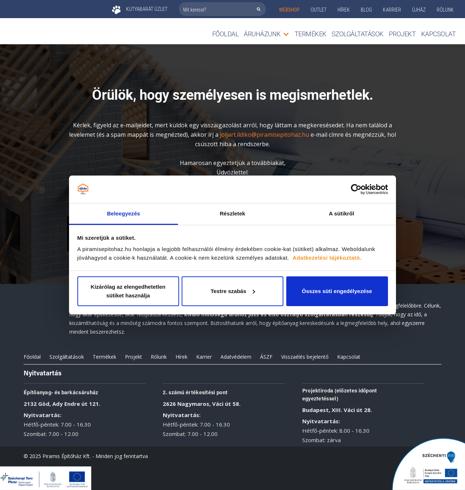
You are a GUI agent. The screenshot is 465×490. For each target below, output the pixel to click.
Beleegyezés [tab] (123, 213)
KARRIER (392, 10)
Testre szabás (233, 291)
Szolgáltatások (358, 34)
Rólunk (159, 356)
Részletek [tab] (232, 213)
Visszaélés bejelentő (304, 356)
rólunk (445, 10)
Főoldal (225, 34)
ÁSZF (266, 356)
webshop (289, 10)
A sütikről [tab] (341, 213)
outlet (319, 10)
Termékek (104, 356)
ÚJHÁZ (419, 10)
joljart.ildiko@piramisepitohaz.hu (264, 135)
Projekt (402, 34)
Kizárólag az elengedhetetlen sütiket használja (128, 291)
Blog (366, 10)
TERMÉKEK (311, 34)
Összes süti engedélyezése (337, 291)
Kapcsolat (438, 34)
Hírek (343, 10)
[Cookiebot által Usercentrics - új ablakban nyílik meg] (356, 189)
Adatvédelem (236, 356)
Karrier (204, 356)
